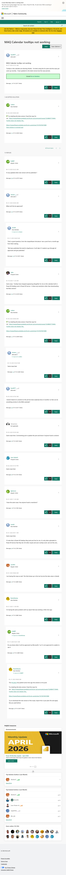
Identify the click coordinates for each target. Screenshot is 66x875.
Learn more (5, 8)
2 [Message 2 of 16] (11, 615)
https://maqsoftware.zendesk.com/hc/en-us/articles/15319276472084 (26, 125)
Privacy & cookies (5, 858)
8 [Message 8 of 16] (11, 474)
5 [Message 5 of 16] (11, 582)
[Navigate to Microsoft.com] (6, 14)
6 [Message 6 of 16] (11, 548)
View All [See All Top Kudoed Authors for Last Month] (9, 820)
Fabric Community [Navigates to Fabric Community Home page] (19, 14)
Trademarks (4, 864)
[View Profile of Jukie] (12, 272)
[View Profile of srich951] (13, 564)
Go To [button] (57, 22)
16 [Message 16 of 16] (11, 178)
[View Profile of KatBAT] (13, 161)
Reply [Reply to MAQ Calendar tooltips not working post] (56, 87)
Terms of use (4, 861)
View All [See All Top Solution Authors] (9, 783)
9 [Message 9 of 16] (11, 441)
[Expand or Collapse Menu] (2, 18)
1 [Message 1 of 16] (11, 83)
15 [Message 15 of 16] (13, 256)
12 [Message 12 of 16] (13, 372)
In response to (17, 232)
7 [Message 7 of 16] (11, 508)
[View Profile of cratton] (13, 104)
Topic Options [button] (55, 46)
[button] (46, 46)
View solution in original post (14, 127)
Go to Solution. (35, 76)
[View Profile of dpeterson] (13, 491)
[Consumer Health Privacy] (33, 870)
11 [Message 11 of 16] (11, 133)
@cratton (14, 682)
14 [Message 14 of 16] (11, 211)
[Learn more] (11, 760)
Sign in (46, 22)
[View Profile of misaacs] (13, 194)
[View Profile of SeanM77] (13, 55)
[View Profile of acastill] (14, 227)
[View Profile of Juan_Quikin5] (14, 457)
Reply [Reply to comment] (56, 137)
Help (51, 22)
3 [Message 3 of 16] (12, 653)
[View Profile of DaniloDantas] (14, 598)
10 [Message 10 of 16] (11, 407)
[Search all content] (43, 25)
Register (39, 22)
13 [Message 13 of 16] (11, 294)
